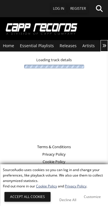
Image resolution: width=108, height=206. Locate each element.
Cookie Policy (54, 161)
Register (78, 8)
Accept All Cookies (27, 196)
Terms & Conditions (54, 146)
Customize (92, 196)
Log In (58, 8)
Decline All (67, 199)
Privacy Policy (54, 154)
